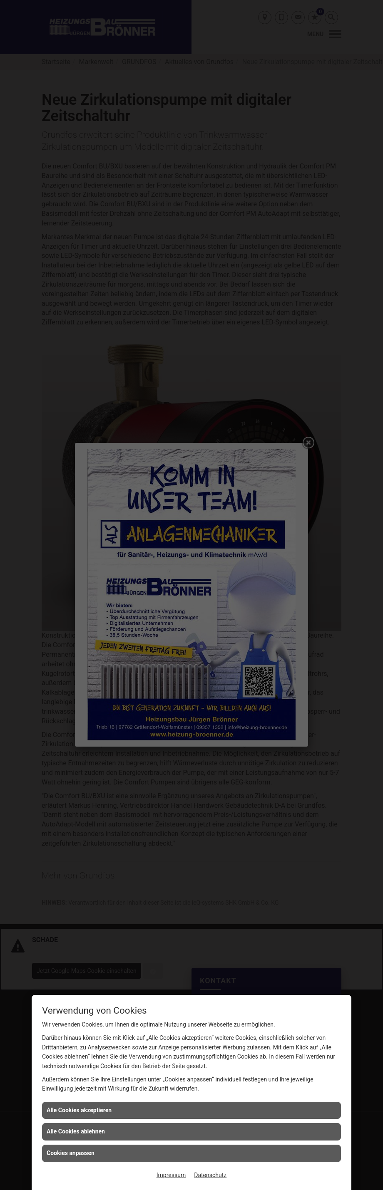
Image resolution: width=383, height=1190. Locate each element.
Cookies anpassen (71, 1153)
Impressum (171, 1175)
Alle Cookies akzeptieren (79, 1110)
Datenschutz (210, 1175)
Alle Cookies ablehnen (76, 1131)
